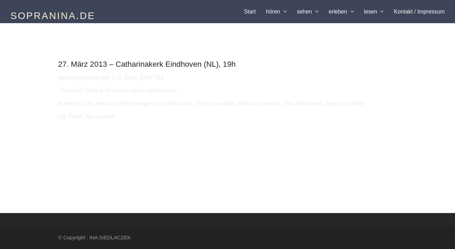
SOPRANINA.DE (52, 15)
